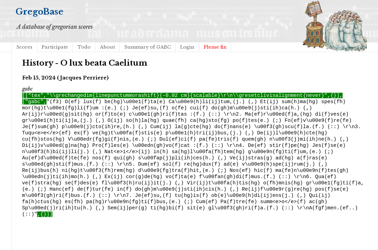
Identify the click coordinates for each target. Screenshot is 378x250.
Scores (24, 47)
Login (187, 47)
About (107, 47)
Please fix (215, 47)
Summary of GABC (147, 47)
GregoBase (40, 12)
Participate (55, 47)
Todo (84, 47)
